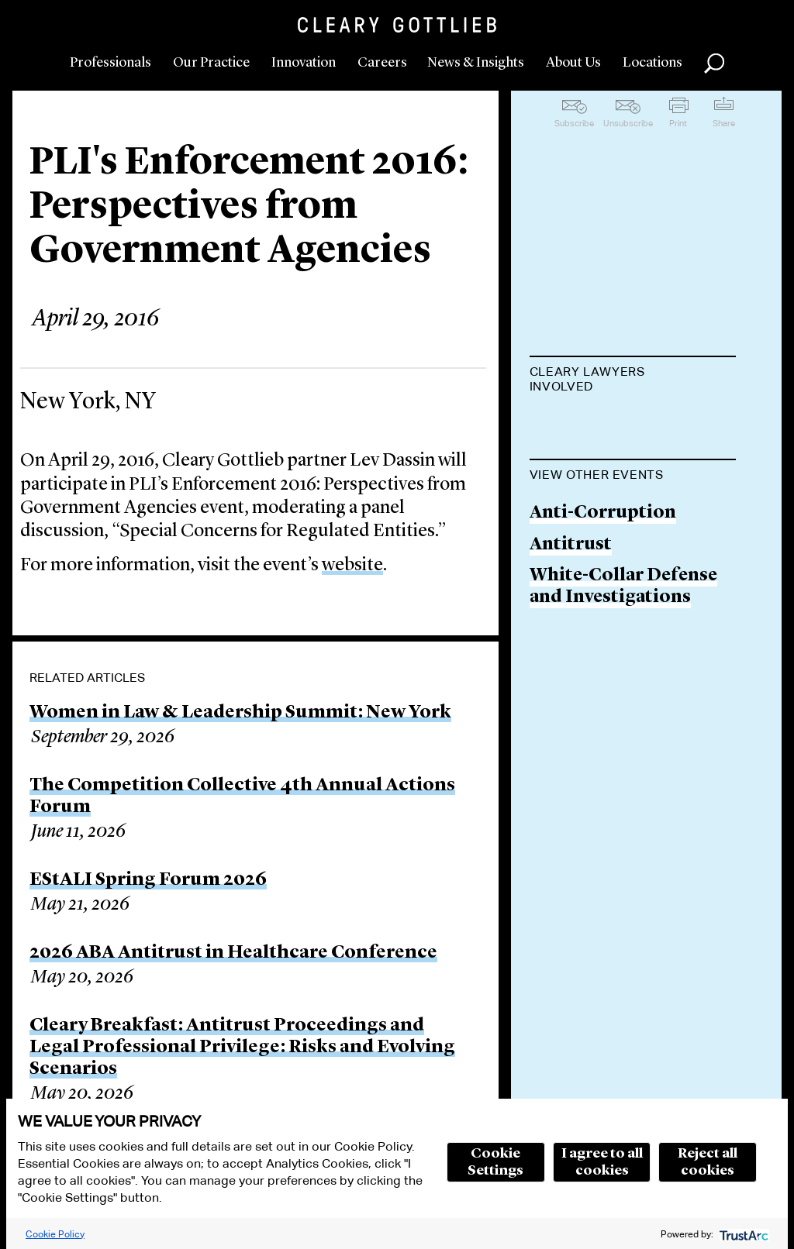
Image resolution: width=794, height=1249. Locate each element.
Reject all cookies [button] (707, 1162)
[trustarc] (742, 1234)
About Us (573, 63)
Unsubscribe (628, 123)
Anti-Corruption (603, 591)
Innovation (303, 63)
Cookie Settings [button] (495, 1162)
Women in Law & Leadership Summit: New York (240, 713)
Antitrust (571, 623)
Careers (382, 63)
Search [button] (714, 63)
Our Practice (211, 63)
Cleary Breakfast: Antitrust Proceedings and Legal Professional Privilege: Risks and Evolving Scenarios (242, 1048)
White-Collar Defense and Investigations (623, 665)
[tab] (633, 380)
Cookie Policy (55, 1234)
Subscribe (574, 123)
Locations (652, 63)
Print (678, 123)
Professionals (110, 63)
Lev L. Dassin (585, 425)
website (352, 565)
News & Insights (475, 63)
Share (724, 123)
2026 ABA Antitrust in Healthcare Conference (233, 953)
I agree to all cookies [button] (602, 1162)
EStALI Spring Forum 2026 (148, 880)
